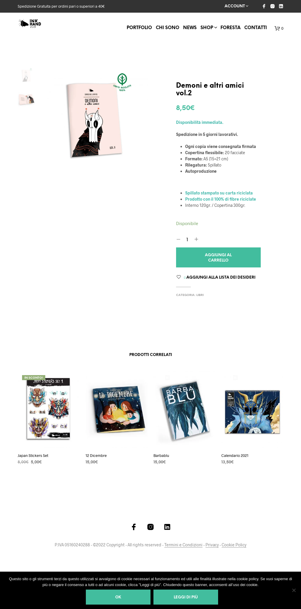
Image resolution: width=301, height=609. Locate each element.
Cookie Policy (234, 545)
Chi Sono (167, 28)
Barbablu (161, 455)
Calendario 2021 (234, 455)
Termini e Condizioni (183, 545)
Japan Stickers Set (33, 455)
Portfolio (139, 28)
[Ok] (294, 590)
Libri (200, 295)
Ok (118, 597)
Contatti (255, 28)
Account (235, 6)
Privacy (212, 545)
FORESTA (230, 28)
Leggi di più (186, 597)
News (190, 28)
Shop (206, 28)
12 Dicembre (96, 455)
